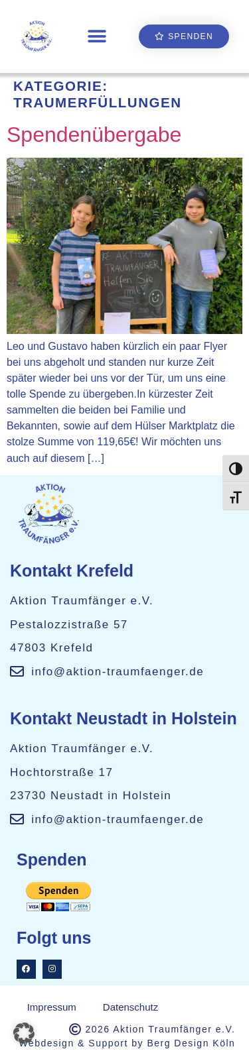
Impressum (51, 1007)
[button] (97, 37)
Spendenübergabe (94, 134)
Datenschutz (130, 1007)
